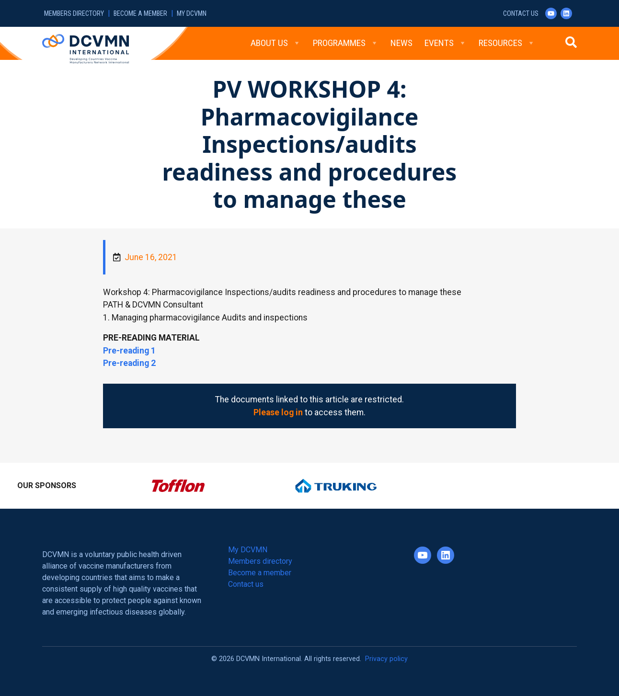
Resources (507, 43)
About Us (276, 43)
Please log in (278, 412)
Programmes (345, 43)
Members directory (74, 14)
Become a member (140, 14)
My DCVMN (191, 14)
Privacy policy (386, 659)
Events (445, 43)
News (401, 42)
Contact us (521, 14)
